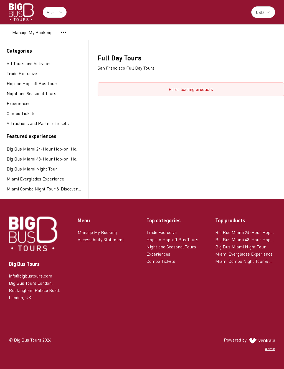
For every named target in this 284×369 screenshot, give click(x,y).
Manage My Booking (31, 32)
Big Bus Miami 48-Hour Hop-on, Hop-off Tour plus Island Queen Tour (44, 159)
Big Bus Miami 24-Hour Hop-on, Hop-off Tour (44, 149)
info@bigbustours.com (30, 276)
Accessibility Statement (101, 239)
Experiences (158, 254)
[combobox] (263, 12)
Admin (270, 348)
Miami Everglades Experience (35, 179)
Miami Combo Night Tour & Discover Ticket (44, 189)
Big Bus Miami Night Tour (32, 169)
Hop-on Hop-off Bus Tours (172, 239)
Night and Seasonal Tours (171, 247)
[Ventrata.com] (261, 340)
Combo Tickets (160, 261)
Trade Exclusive (161, 232)
